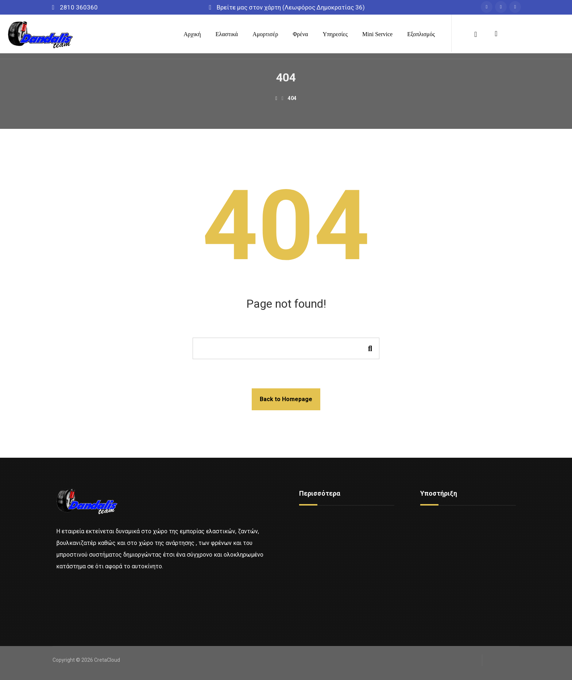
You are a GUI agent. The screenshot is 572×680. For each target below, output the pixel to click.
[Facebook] (484, 7)
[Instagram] (512, 7)
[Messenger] (498, 7)
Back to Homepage (286, 399)
